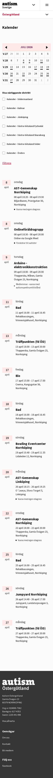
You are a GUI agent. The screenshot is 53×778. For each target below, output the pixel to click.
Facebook (6, 765)
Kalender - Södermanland (19, 99)
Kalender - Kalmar (16, 108)
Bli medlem (7, 750)
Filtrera (6, 163)
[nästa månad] (47, 47)
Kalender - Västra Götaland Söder (23, 144)
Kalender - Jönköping (17, 117)
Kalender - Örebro (16, 153)
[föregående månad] (6, 47)
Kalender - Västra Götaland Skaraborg (26, 135)
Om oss (5, 737)
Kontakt (6, 744)
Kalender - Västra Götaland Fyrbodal (25, 126)
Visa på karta (8, 721)
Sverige (7, 7)
